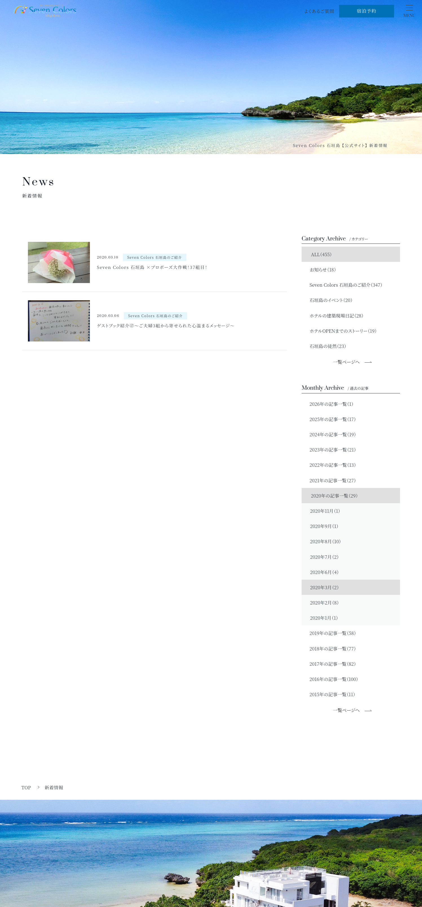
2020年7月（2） (324, 556)
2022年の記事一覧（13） (330, 464)
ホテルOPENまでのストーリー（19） (340, 330)
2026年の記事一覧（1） (328, 403)
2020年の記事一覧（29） (331, 495)
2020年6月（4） (324, 572)
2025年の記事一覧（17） (330, 419)
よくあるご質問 (319, 11)
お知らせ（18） (320, 269)
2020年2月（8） (324, 602)
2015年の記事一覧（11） (329, 694)
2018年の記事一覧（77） (330, 648)
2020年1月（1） (324, 617)
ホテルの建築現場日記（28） (334, 315)
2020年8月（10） (325, 541)
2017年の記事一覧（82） (330, 663)
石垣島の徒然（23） (325, 346)
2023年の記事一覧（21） (330, 449)
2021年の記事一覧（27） (330, 480)
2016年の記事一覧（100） (331, 679)
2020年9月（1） (324, 526)
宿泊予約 (366, 10)
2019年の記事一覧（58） (330, 633)
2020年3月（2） (324, 587)
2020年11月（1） (325, 510)
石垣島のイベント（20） (328, 300)
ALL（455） (318, 254)
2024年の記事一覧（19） (330, 434)
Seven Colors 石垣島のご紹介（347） (343, 284)
